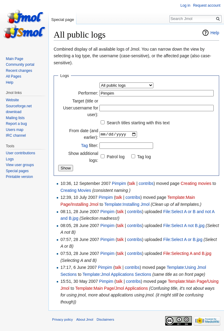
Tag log (144, 156)
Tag (84, 145)
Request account (206, 5)
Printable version (19, 177)
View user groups (20, 165)
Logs (10, 159)
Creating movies (196, 183)
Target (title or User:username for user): (80, 108)
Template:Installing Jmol (126, 204)
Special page (62, 19)
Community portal (20, 64)
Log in (185, 5)
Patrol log (116, 156)
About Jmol (84, 319)
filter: (89, 145)
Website (12, 100)
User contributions (20, 153)
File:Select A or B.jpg (182, 239)
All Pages (13, 76)
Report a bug (16, 124)
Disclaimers (105, 319)
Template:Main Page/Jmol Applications (111, 288)
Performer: (88, 93)
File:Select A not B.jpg (184, 225)
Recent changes (19, 71)
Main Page (14, 59)
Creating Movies (75, 190)
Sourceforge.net (19, 106)
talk (132, 183)
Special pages (17, 171)
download (13, 112)
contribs (146, 183)
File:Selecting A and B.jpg (187, 253)
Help (214, 32)
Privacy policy (62, 319)
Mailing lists (15, 118)
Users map (14, 130)
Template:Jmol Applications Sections (116, 274)
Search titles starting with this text (138, 122)
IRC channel (16, 135)
